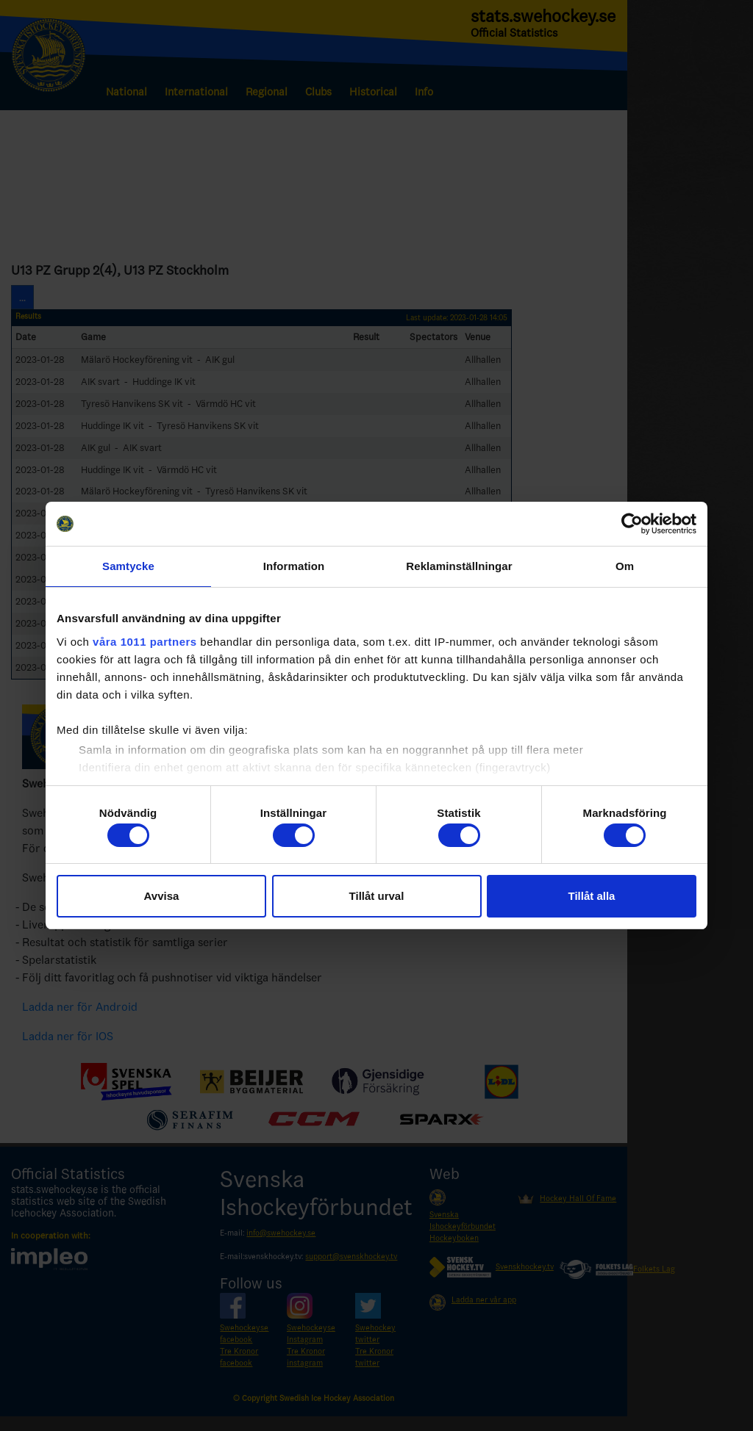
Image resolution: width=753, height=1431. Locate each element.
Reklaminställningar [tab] (459, 566)
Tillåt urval (376, 896)
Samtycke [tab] (128, 566)
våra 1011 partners (145, 641)
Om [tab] (624, 566)
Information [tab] (294, 566)
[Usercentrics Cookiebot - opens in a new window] (632, 524)
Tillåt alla (591, 896)
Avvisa (161, 896)
